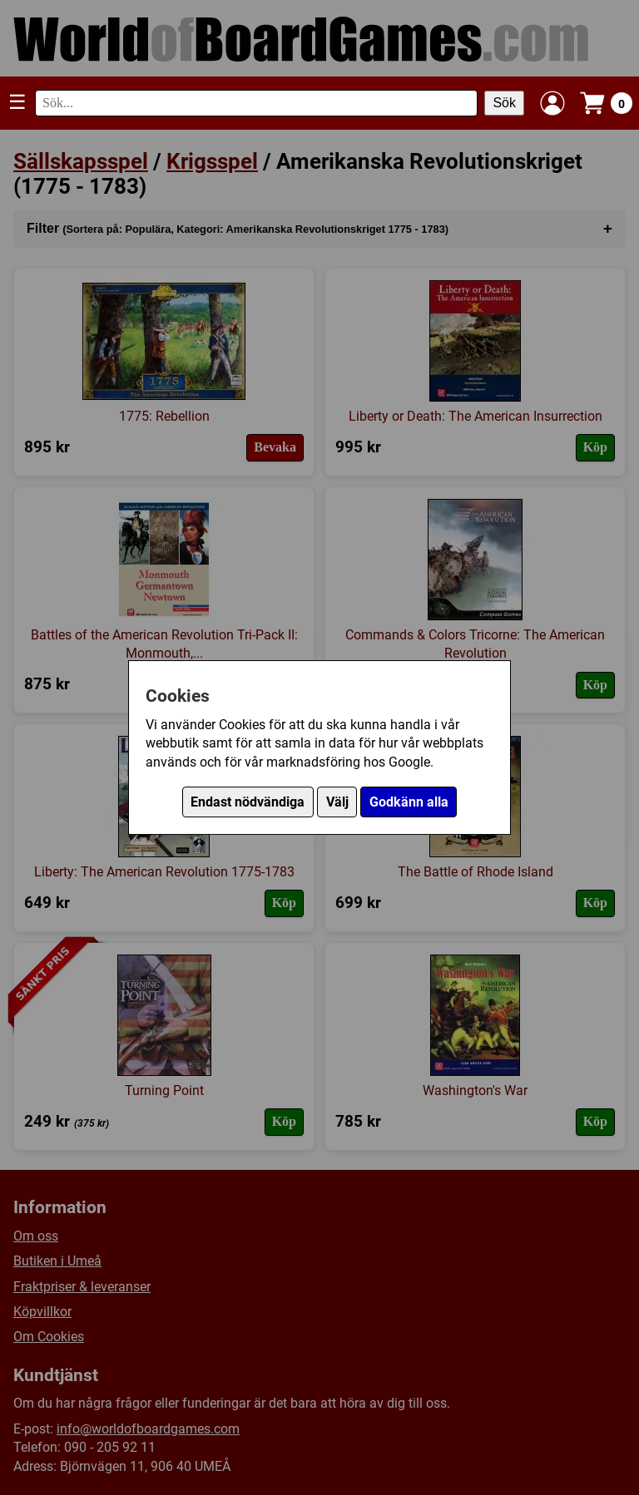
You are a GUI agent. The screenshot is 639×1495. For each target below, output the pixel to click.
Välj (337, 802)
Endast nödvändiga (248, 802)
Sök (504, 103)
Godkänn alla (408, 802)
